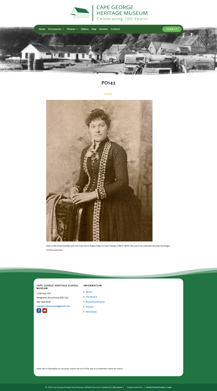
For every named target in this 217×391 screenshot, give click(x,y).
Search (171, 29)
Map (94, 29)
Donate (103, 29)
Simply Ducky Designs (155, 387)
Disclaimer (117, 387)
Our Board (91, 296)
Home (42, 29)
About (89, 291)
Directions (91, 311)
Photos (71, 29)
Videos (85, 29)
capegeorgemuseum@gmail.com (53, 306)
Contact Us (107, 387)
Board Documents (95, 301)
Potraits (108, 94)
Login (169, 387)
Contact (115, 29)
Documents (54, 29)
